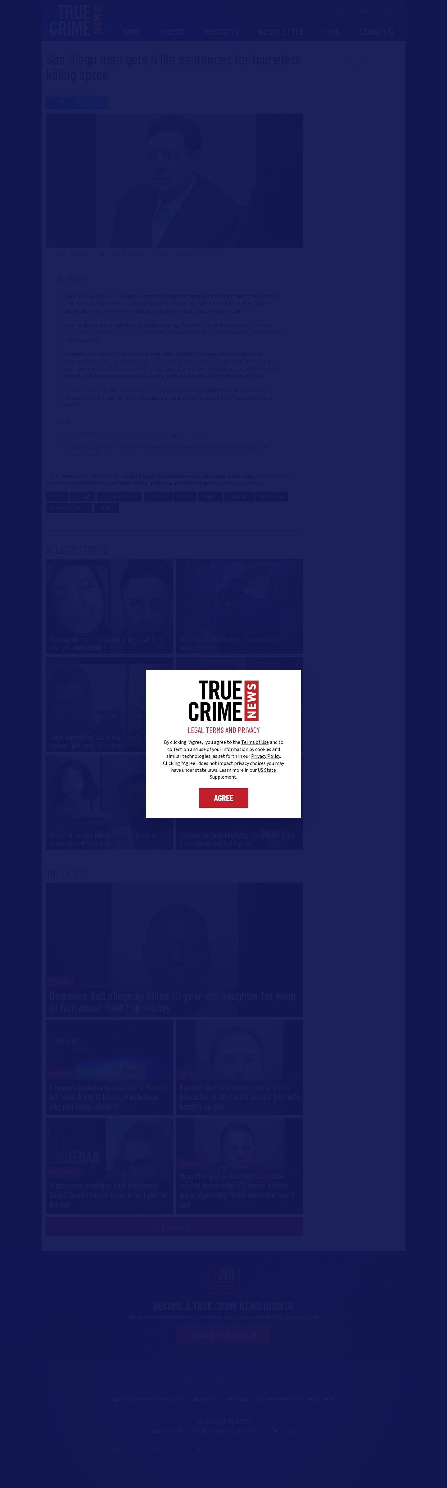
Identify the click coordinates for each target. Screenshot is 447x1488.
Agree (223, 798)
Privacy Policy (265, 756)
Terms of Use (255, 742)
